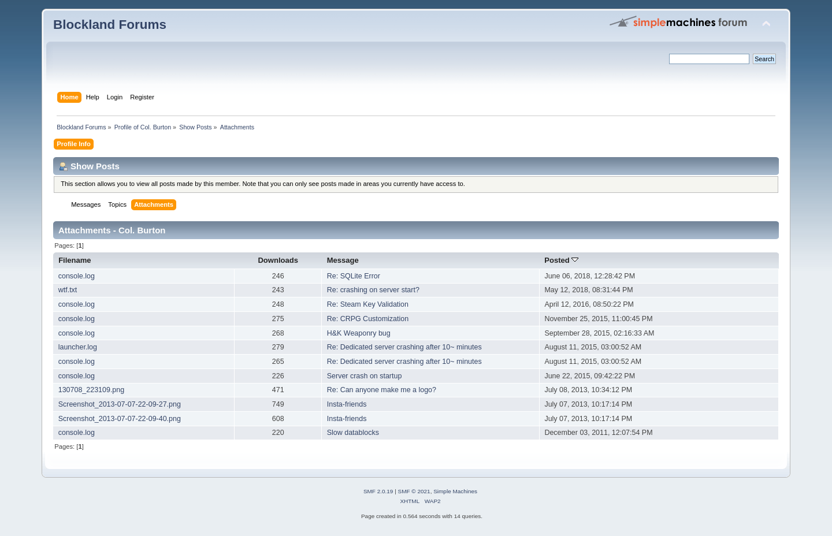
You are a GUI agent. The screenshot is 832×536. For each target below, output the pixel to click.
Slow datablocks (353, 433)
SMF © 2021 (414, 491)
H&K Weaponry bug (359, 333)
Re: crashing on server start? (373, 290)
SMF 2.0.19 (378, 491)
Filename (74, 260)
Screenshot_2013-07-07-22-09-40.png (119, 419)
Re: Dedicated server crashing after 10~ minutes (404, 347)
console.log (76, 276)
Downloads (278, 260)
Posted (561, 260)
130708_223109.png (91, 390)
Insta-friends (347, 404)
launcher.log (77, 347)
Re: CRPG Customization (367, 319)
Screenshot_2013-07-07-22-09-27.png (119, 404)
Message (343, 260)
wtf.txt (67, 290)
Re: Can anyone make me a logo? (381, 390)
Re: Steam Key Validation (367, 304)
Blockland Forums (109, 24)
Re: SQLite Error (353, 276)
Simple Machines (455, 491)
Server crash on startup (364, 376)
